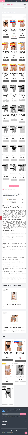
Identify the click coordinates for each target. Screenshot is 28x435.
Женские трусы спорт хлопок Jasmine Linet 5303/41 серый (14, 327)
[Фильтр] (1, 218)
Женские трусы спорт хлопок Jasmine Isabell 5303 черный (14, 52)
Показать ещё (14, 185)
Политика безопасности (9, 416)
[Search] (25, 7)
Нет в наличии (6, 101)
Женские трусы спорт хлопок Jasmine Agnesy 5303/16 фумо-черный (14, 115)
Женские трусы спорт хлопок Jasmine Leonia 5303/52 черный (14, 174)
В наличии (22, 99)
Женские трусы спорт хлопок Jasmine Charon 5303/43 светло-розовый (14, 95)
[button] (11, 1)
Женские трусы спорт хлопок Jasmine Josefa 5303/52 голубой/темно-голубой (14, 30)
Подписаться (23, 414)
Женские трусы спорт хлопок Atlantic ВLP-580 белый (22, 73)
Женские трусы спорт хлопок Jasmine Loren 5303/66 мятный (14, 136)
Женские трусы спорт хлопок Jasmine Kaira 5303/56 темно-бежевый (22, 115)
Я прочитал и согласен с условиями (11, 416)
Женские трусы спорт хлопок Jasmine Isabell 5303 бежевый (5, 52)
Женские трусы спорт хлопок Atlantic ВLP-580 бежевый (14, 73)
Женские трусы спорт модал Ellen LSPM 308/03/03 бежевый (6, 155)
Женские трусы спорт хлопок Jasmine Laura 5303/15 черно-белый (6, 136)
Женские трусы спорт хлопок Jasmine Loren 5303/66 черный (22, 94)
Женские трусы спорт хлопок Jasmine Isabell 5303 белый (5, 73)
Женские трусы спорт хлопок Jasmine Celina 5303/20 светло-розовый (22, 174)
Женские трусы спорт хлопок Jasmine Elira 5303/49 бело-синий (22, 52)
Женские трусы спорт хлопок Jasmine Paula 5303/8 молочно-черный (6, 95)
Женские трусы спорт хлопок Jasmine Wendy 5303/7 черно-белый (5, 29)
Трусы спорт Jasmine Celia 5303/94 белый (14, 304)
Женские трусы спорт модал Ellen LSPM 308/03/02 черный (14, 155)
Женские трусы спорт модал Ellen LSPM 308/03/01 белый (22, 155)
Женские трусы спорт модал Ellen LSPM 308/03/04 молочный (22, 136)
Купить (5, 36)
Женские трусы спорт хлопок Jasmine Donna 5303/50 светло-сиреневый (22, 30)
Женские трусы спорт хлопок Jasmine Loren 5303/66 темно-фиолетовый (6, 115)
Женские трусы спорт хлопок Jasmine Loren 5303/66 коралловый (6, 174)
